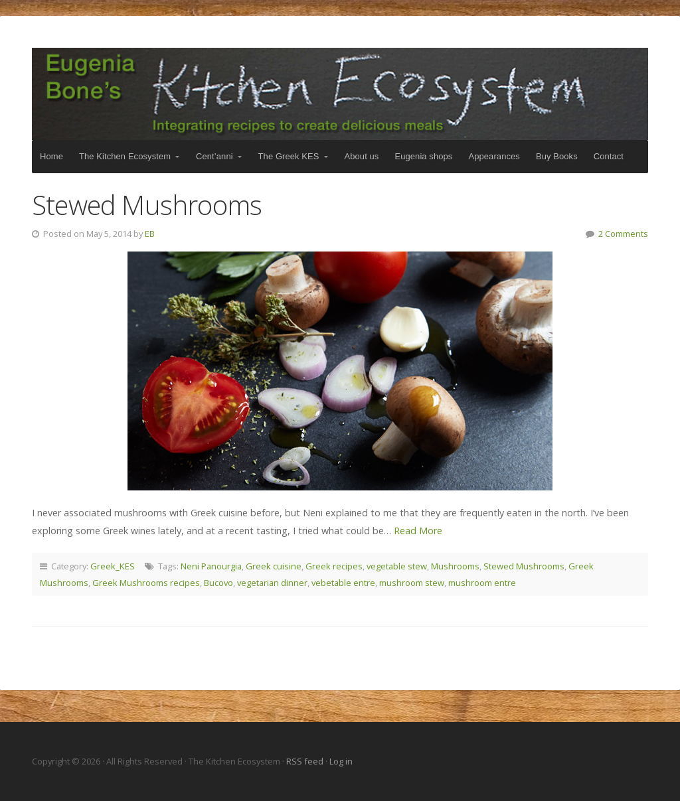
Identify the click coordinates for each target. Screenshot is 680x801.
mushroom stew (411, 583)
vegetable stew (397, 566)
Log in (341, 761)
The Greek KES (288, 156)
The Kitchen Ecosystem (340, 94)
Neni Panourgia (211, 566)
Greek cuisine (273, 566)
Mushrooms (455, 566)
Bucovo (218, 583)
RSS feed (305, 761)
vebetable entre (343, 583)
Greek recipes (334, 566)
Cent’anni (214, 156)
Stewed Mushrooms (147, 204)
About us (362, 156)
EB (150, 234)
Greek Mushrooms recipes (146, 583)
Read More (418, 530)
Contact (609, 156)
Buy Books (557, 156)
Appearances (493, 156)
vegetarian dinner (272, 583)
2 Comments (623, 234)
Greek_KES (112, 566)
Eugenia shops (423, 156)
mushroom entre (482, 583)
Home (51, 156)
